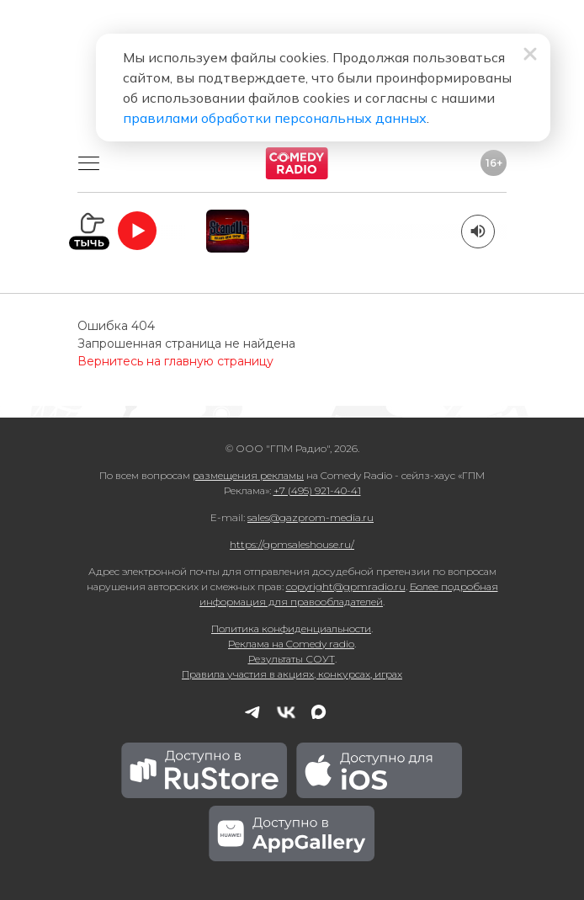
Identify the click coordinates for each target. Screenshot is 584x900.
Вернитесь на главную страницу (175, 361)
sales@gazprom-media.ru (310, 517)
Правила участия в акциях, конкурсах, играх (292, 674)
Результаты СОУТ (291, 658)
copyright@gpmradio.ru (346, 586)
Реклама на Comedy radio (291, 643)
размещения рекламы (248, 475)
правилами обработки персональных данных (275, 117)
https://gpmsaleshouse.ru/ (292, 544)
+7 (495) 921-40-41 (317, 490)
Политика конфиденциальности (291, 628)
